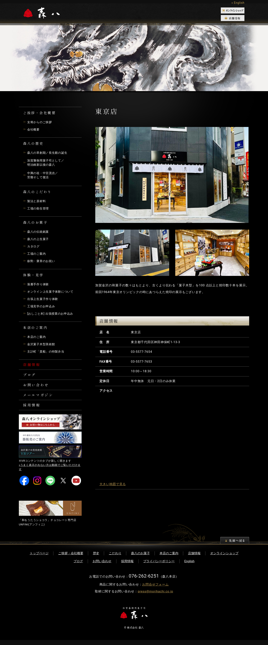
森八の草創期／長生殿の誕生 (48, 153)
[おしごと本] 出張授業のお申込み (51, 314)
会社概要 (33, 129)
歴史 (96, 558)
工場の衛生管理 (38, 209)
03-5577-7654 (141, 352)
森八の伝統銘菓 (38, 232)
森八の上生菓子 (38, 240)
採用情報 (32, 409)
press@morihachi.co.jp (155, 596)
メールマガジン (39, 398)
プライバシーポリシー (159, 566)
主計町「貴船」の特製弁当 (47, 352)
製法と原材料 (37, 202)
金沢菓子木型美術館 (42, 345)
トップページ (39, 558)
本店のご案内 (37, 338)
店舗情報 (32, 365)
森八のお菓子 (140, 558)
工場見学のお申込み (42, 307)
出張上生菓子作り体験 (43, 300)
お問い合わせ (37, 387)
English (189, 566)
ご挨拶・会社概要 (70, 558)
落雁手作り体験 (38, 285)
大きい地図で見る (112, 484)
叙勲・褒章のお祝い (42, 262)
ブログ (30, 376)
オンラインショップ (224, 558)
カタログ (33, 247)
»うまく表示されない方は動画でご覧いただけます (50, 472)
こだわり (115, 558)
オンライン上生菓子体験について (52, 292)
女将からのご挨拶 (40, 122)
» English (237, 2)
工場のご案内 (37, 254)
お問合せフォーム (155, 589)
